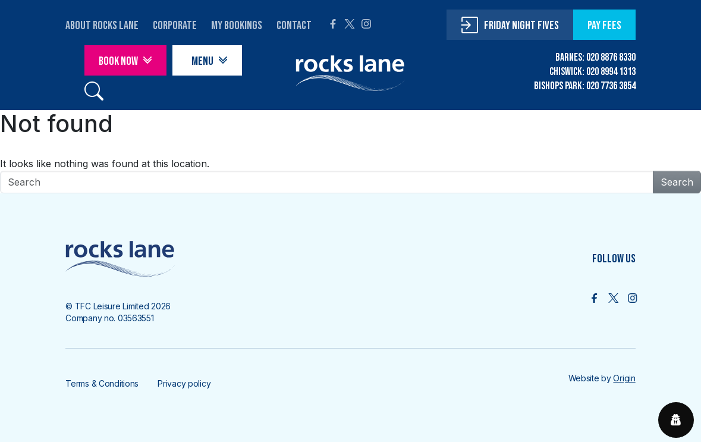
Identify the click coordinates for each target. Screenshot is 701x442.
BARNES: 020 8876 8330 (595, 57)
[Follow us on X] (613, 298)
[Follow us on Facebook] (594, 298)
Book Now (118, 61)
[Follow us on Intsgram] (632, 298)
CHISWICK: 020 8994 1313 (592, 71)
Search (677, 182)
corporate (175, 25)
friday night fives (521, 25)
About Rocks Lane (102, 25)
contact (294, 25)
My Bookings (236, 25)
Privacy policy (184, 383)
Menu (202, 61)
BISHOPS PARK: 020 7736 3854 (585, 86)
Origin (624, 378)
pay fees (604, 25)
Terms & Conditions (102, 383)
